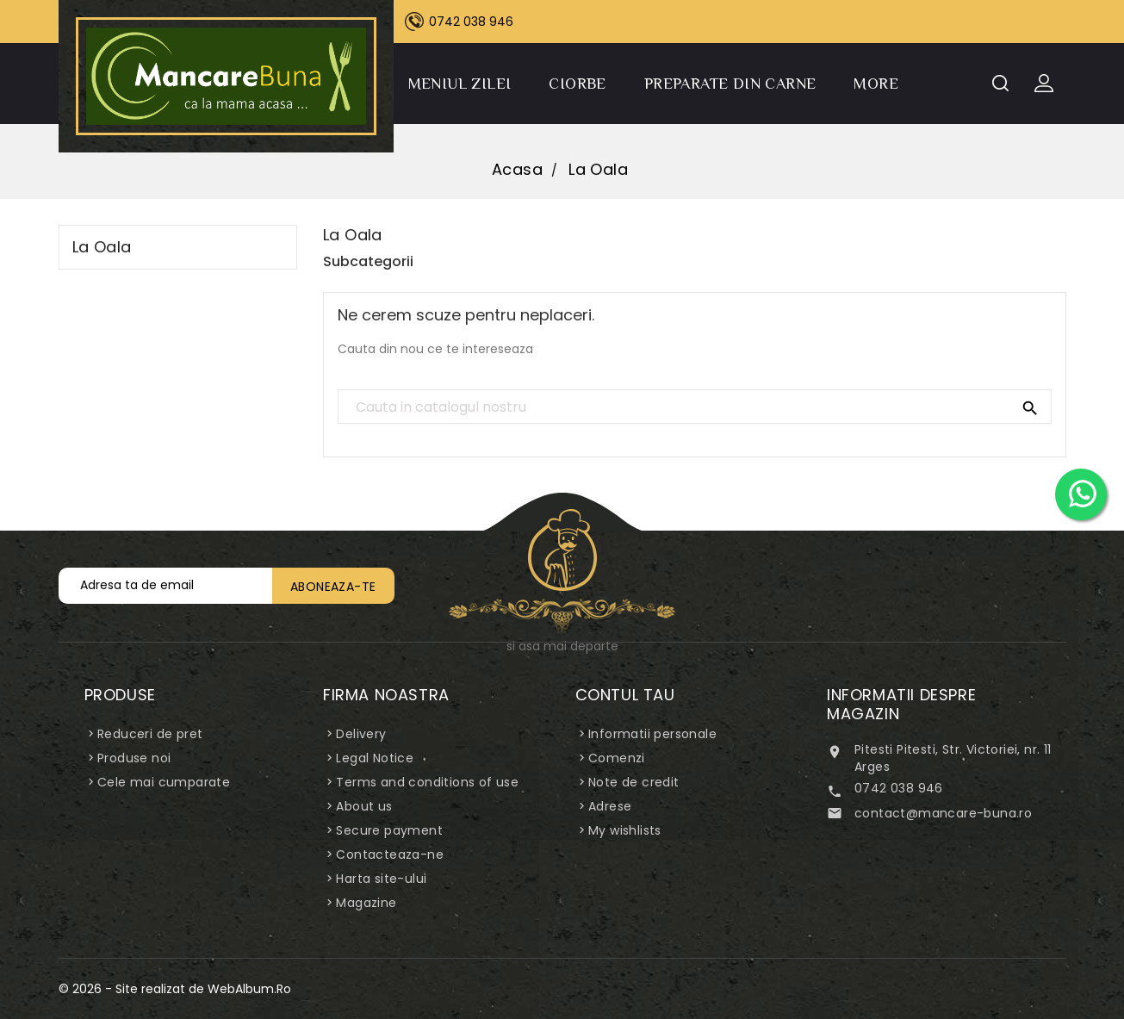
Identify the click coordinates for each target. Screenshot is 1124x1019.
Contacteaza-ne (390, 854)
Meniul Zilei (460, 83)
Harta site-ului (381, 878)
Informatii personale (652, 734)
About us (364, 806)
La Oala (102, 247)
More (876, 83)
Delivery (361, 734)
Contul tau (625, 694)
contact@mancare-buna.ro (943, 813)
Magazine (366, 902)
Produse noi (134, 758)
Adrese (609, 806)
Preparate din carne (730, 83)
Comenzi (616, 758)
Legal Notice (374, 758)
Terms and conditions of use (427, 782)
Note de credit (634, 782)
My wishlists (624, 830)
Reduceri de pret (149, 734)
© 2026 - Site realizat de (133, 988)
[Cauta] (694, 407)
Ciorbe (577, 83)
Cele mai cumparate (163, 782)
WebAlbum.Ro (249, 988)
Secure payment (389, 830)
